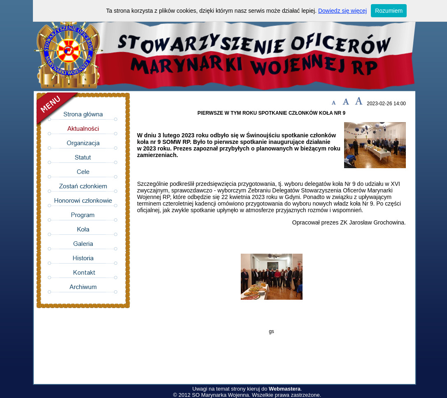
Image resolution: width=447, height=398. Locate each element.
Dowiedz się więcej (342, 10)
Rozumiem (389, 10)
